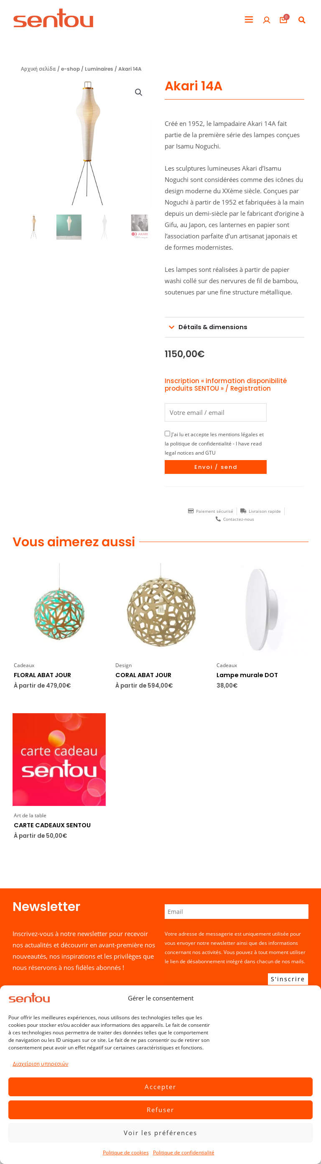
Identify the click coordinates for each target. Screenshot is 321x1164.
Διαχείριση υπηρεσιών (40, 1063)
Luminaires (99, 69)
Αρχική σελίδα (38, 69)
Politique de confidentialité (183, 1152)
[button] (249, 20)
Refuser (160, 1109)
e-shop (70, 69)
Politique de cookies (126, 1152)
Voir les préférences (160, 1132)
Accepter (160, 1086)
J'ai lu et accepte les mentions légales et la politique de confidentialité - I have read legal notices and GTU (214, 444)
